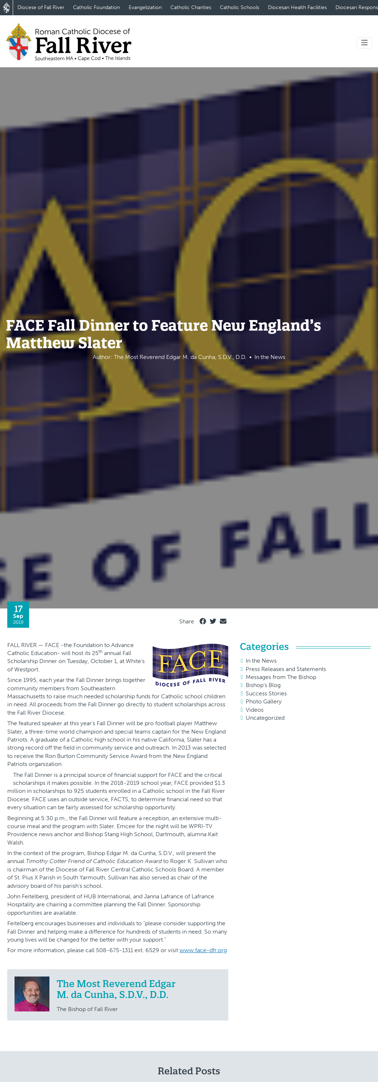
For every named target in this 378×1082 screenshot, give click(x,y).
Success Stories (266, 693)
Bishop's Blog (263, 685)
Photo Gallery (264, 701)
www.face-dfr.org (203, 950)
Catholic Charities (190, 7)
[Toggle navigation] (365, 42)
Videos (255, 709)
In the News (261, 660)
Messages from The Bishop (281, 677)
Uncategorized (265, 717)
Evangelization (145, 7)
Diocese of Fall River (40, 7)
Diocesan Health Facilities (297, 7)
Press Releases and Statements (286, 669)
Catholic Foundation (96, 7)
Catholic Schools (239, 7)
